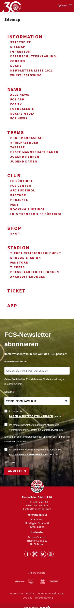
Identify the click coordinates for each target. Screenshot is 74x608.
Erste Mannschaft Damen (34, 152)
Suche (16, 66)
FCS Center (20, 186)
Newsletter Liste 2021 (31, 70)
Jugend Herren (24, 157)
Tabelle (17, 147)
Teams (15, 132)
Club (14, 175)
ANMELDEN (17, 471)
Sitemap (17, 47)
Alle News (19, 95)
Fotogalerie (22, 109)
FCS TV (16, 104)
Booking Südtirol (27, 209)
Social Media (22, 113)
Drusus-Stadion (25, 258)
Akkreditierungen (28, 276)
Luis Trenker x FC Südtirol (36, 214)
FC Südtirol (21, 181)
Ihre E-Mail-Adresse (15, 361)
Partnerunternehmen (27, 454)
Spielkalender (24, 142)
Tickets (17, 267)
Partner (18, 195)
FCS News (18, 118)
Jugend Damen (23, 161)
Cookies (17, 61)
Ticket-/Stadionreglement (35, 253)
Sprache (9, 392)
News (14, 89)
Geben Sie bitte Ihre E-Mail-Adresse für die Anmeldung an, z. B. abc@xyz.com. (36, 381)
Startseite (20, 42)
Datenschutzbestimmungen (31, 416)
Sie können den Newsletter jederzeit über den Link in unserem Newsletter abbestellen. (37, 439)
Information (25, 36)
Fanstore (19, 262)
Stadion (18, 247)
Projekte (19, 200)
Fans (14, 204)
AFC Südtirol (22, 190)
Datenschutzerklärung (33, 56)
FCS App (17, 99)
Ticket (16, 291)
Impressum (20, 51)
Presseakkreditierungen (34, 272)
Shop (14, 228)
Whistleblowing (26, 75)
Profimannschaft (27, 138)
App (12, 305)
